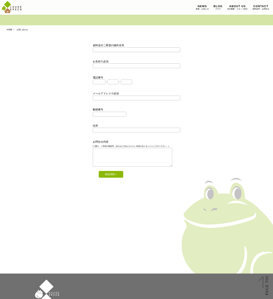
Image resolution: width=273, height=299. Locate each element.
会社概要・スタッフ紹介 (237, 7)
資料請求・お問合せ (260, 7)
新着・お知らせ (202, 7)
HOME (9, 30)
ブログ (218, 7)
